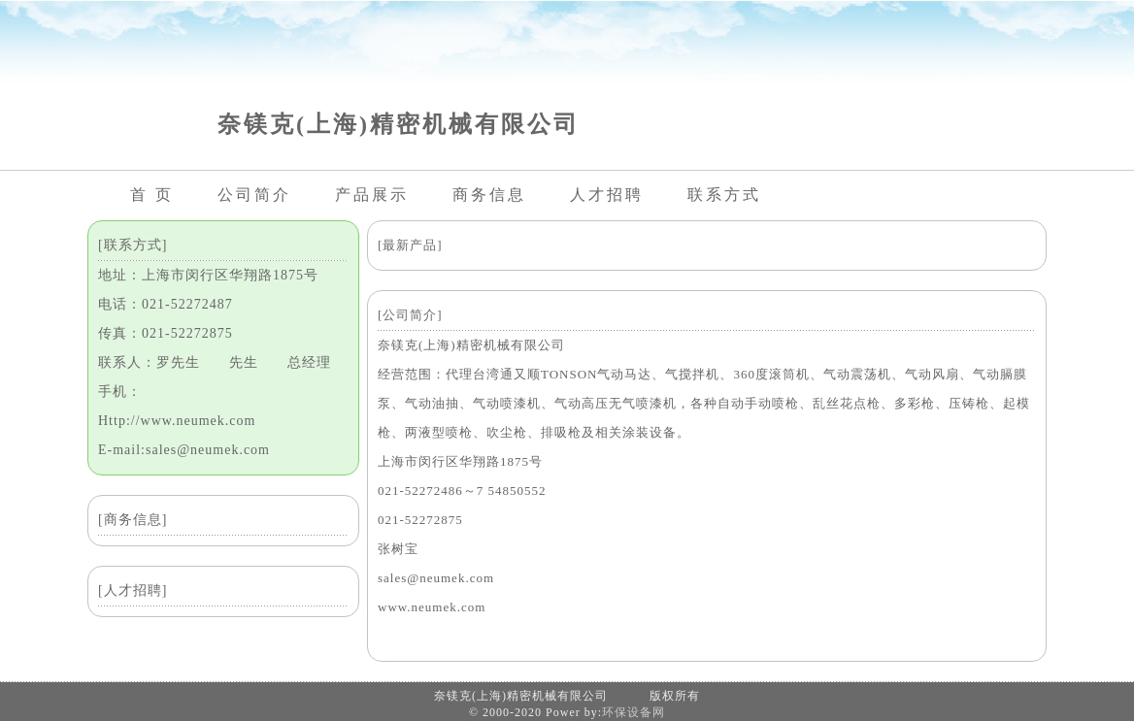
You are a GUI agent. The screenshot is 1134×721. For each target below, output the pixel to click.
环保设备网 (633, 712)
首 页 (152, 194)
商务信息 (489, 194)
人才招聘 (607, 194)
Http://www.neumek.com (176, 420)
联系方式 (724, 194)
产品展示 (372, 194)
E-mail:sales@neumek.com (184, 449)
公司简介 (254, 194)
